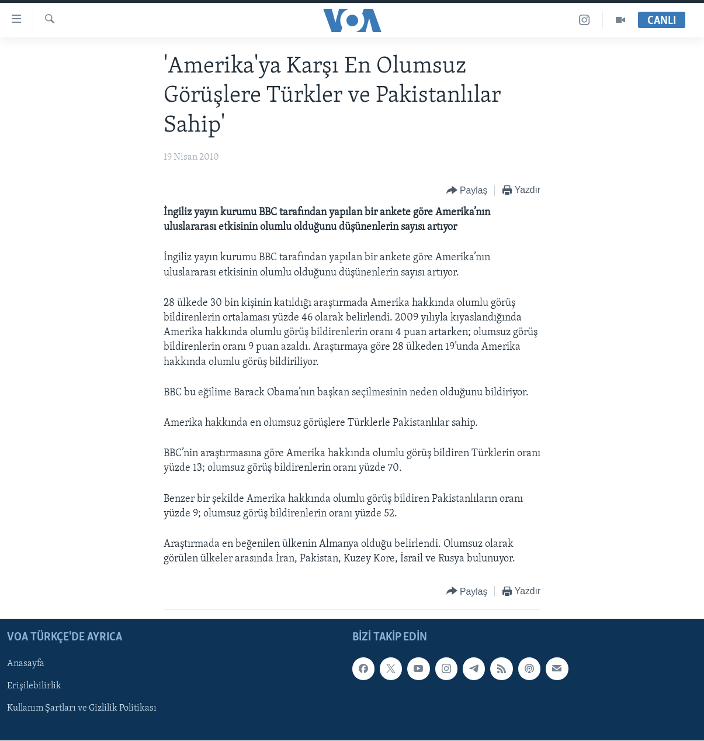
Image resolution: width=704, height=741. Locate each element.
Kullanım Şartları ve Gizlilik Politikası (82, 709)
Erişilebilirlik (34, 686)
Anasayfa (25, 664)
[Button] (467, 191)
